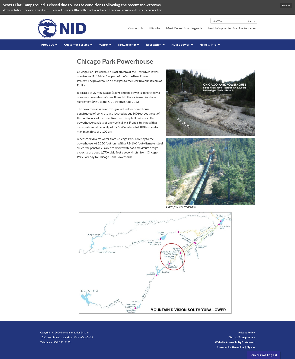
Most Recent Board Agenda (184, 28)
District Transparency (241, 337)
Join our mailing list (263, 355)
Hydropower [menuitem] (180, 44)
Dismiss (286, 5)
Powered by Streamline (231, 347)
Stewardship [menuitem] (127, 44)
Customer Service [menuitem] (76, 44)
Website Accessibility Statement (235, 342)
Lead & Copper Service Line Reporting (232, 28)
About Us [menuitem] (47, 44)
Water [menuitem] (103, 44)
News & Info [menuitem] (208, 44)
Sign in (251, 347)
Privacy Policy (246, 332)
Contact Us (135, 28)
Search (251, 21)
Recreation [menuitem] (153, 44)
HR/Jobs (154, 28)
